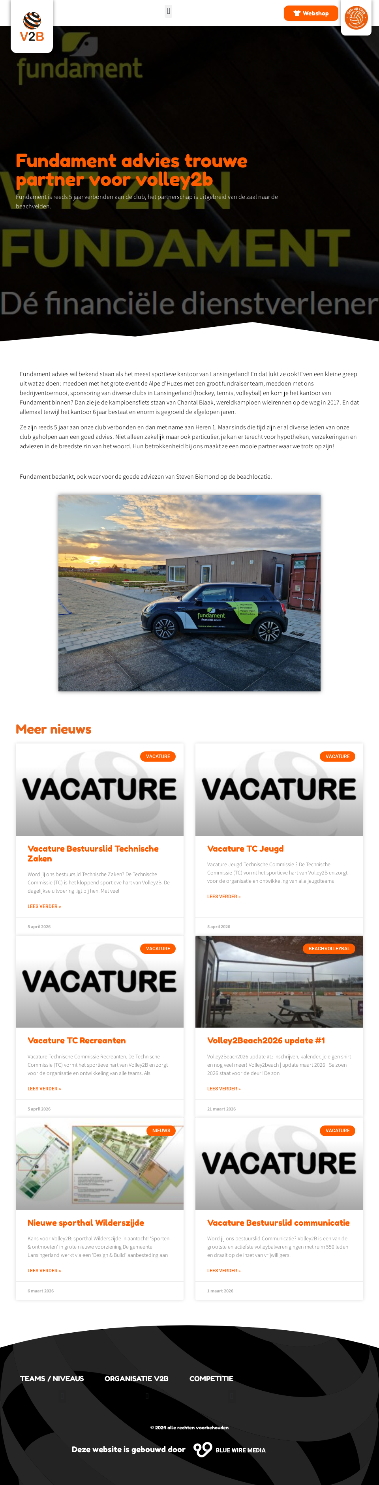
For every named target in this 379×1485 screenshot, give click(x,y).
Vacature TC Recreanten (77, 1040)
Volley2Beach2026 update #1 (266, 1040)
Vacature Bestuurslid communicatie (278, 1223)
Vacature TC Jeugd (245, 849)
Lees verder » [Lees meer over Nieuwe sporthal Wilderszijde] (44, 1270)
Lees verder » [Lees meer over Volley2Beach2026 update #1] (224, 1089)
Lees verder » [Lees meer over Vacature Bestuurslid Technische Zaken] (44, 906)
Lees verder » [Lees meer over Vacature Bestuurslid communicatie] (224, 1270)
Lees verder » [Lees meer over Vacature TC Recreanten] (44, 1089)
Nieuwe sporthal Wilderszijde (86, 1223)
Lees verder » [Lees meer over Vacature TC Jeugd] (224, 896)
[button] (168, 11)
